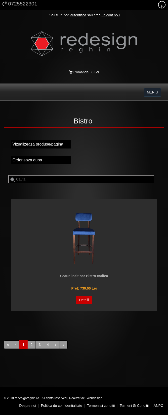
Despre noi (27, 406)
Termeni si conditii (101, 406)
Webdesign (94, 398)
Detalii (84, 300)
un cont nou (110, 15)
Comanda (79, 72)
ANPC (158, 406)
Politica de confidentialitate (61, 406)
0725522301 (19, 3)
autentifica (78, 15)
